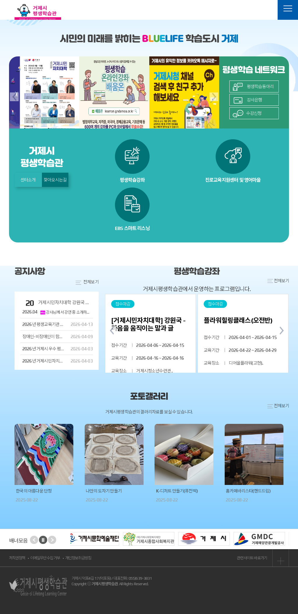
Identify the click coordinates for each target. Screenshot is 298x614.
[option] (44, 96)
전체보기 (278, 405)
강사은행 (247, 99)
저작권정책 (17, 558)
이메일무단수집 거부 (45, 558)
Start (43, 540)
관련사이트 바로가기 (263, 558)
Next (52, 540)
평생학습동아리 (253, 86)
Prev (34, 540)
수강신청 (247, 113)
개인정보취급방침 (78, 558)
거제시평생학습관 (38, 12)
